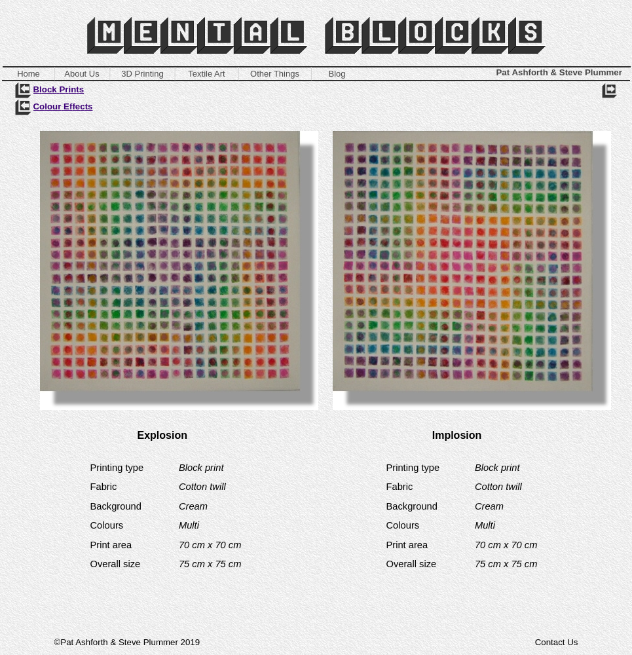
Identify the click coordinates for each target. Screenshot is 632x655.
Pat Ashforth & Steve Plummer (559, 72)
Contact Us (556, 642)
